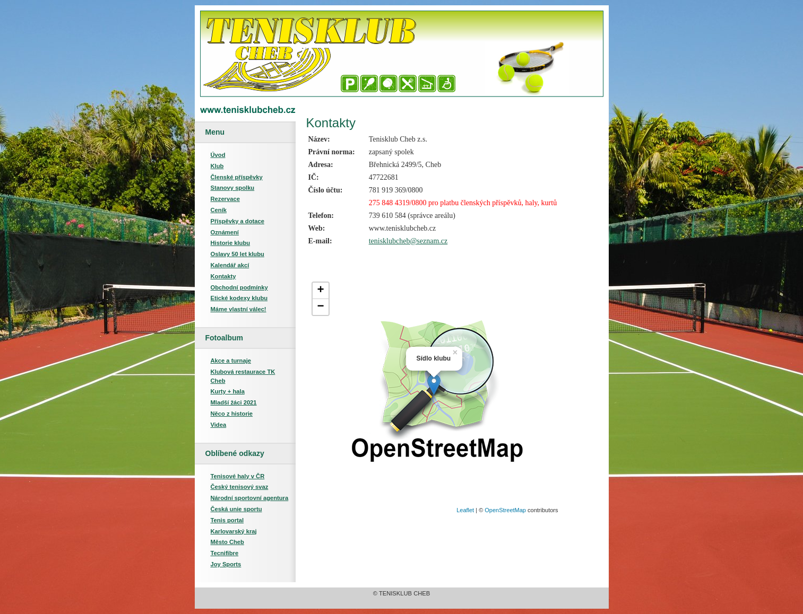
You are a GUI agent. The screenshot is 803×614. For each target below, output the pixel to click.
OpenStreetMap (505, 510)
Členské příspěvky (237, 177)
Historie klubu (231, 243)
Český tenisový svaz (240, 487)
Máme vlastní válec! (238, 309)
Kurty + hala (228, 391)
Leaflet (465, 510)
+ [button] (320, 291)
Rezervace (225, 199)
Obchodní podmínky (239, 287)
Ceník (219, 210)
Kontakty (223, 276)
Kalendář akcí (230, 265)
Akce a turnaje (231, 360)
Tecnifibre (225, 553)
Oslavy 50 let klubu (237, 254)
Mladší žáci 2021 (234, 402)
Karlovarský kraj (234, 531)
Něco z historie (232, 413)
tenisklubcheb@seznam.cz (408, 241)
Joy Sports (226, 564)
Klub (217, 166)
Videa (219, 425)
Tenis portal (227, 520)
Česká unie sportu (236, 509)
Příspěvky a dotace (237, 221)
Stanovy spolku (233, 188)
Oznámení (225, 232)
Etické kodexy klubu (239, 298)
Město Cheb (227, 542)
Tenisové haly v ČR (238, 476)
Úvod (218, 155)
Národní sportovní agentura (250, 498)
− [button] (320, 307)
